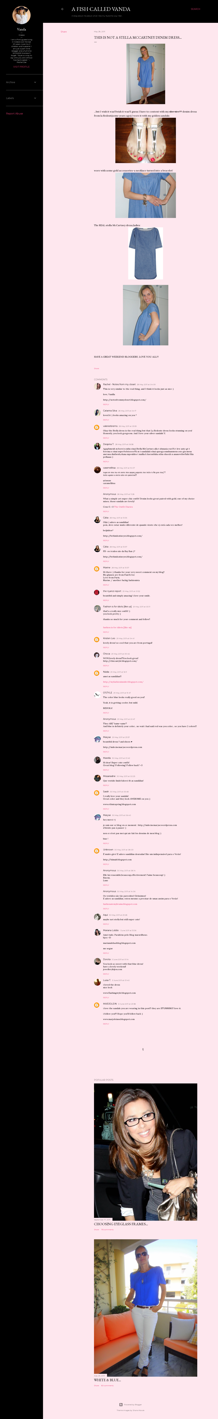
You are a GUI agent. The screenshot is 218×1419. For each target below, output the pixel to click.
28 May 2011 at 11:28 (125, 494)
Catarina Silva (110, 410)
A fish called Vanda (101, 9)
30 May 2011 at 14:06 (126, 891)
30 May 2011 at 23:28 (118, 915)
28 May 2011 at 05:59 (128, 426)
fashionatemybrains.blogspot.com (120, 904)
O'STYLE (107, 692)
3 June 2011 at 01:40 (121, 980)
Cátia (105, 517)
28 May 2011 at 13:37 (118, 547)
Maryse (107, 737)
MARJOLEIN (110, 1003)
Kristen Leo (109, 638)
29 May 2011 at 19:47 (122, 693)
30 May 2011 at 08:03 (123, 850)
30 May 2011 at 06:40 (121, 815)
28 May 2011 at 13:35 (118, 518)
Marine (106, 567)
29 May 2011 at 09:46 (120, 654)
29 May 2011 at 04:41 (125, 638)
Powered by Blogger (130, 1404)
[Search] (195, 9)
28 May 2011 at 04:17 (127, 411)
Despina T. (108, 444)
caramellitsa (109, 467)
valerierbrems (110, 426)
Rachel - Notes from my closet (119, 384)
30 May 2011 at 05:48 (119, 792)
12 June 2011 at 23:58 (127, 1004)
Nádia (106, 672)
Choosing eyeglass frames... (121, 1224)
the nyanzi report (112, 591)
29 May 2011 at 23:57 (121, 737)
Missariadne (109, 776)
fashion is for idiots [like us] (117, 627)
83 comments (107, 1385)
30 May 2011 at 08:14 (126, 870)
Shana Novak (138, 1410)
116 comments (107, 1229)
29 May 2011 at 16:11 (118, 672)
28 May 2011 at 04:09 (146, 384)
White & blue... (107, 1380)
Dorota (107, 959)
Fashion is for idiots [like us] (117, 606)
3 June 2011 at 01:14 (120, 959)
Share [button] (64, 31)
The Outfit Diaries (123, 506)
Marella (107, 758)
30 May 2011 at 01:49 (121, 758)
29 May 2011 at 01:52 (131, 591)
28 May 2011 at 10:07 (126, 468)
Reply (106, 404)
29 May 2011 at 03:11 (141, 607)
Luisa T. (107, 980)
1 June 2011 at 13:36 (128, 930)
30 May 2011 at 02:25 (126, 776)
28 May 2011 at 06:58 (124, 444)
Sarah (106, 791)
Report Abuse (14, 113)
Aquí (105, 915)
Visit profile (21, 66)
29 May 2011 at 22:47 (126, 719)
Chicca (106, 653)
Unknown (108, 849)
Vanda (21, 29)
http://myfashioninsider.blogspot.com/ (123, 681)
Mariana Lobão (111, 930)
